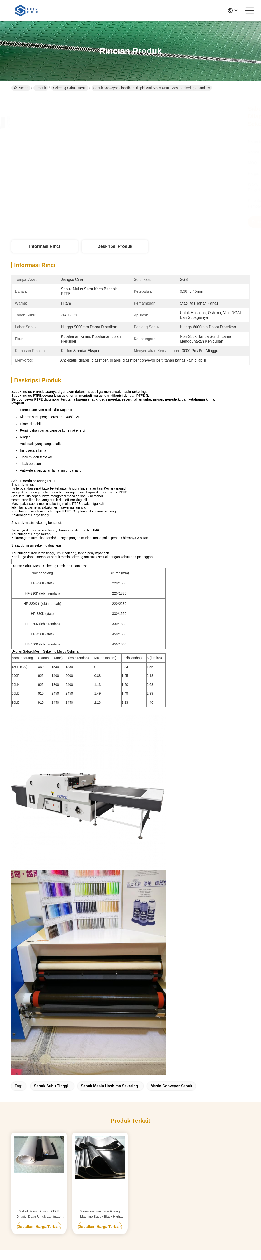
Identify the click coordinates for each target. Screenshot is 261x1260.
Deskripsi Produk (114, 246)
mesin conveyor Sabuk (171, 1086)
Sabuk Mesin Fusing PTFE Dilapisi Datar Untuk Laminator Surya (39, 1214)
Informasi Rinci (44, 246)
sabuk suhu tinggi (51, 1086)
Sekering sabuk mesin (69, 88)
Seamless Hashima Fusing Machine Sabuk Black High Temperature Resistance (100, 1214)
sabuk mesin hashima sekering (109, 1086)
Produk (40, 88)
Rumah (21, 88)
